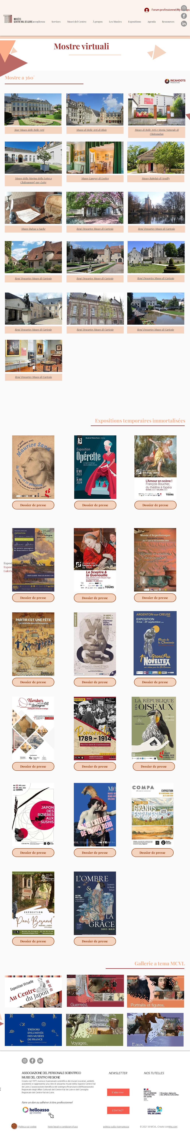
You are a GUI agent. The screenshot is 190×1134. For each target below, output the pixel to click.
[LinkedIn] (184, 24)
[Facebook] (184, 16)
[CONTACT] (118, 1110)
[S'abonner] (118, 1092)
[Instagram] (184, 8)
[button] (115, 21)
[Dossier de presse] (33, 505)
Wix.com (173, 1126)
